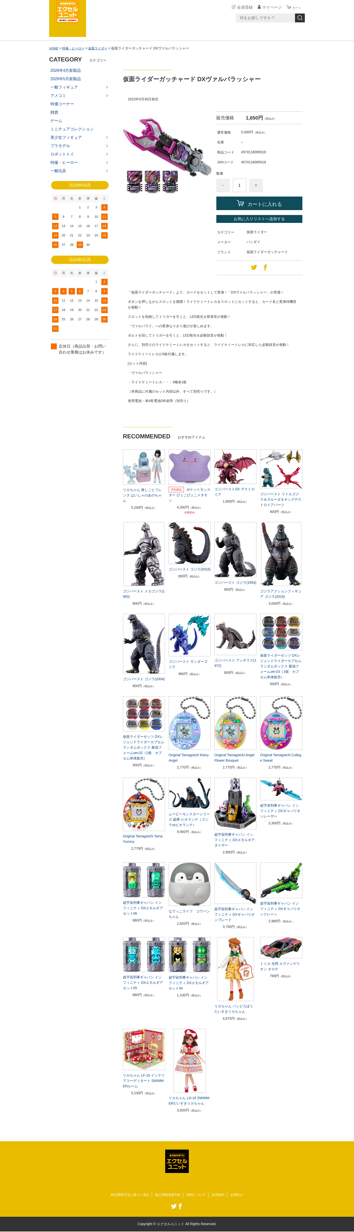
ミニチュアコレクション (72, 129)
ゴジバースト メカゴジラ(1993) (144, 594)
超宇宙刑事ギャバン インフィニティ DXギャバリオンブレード (234, 914)
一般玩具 (58, 171)
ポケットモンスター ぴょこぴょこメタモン (189, 495)
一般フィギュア (64, 87)
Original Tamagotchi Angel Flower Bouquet (234, 757)
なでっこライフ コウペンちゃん (189, 914)
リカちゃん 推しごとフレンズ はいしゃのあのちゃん (142, 495)
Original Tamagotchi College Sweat (280, 757)
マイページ (269, 7)
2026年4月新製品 (65, 70)
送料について (197, 1195)
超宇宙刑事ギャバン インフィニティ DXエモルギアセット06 (143, 908)
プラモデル (60, 146)
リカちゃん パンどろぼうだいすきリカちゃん (233, 1009)
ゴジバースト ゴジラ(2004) (144, 679)
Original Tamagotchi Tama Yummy (142, 839)
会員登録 (242, 7)
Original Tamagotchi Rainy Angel (189, 757)
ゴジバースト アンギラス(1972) (235, 663)
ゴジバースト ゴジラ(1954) (235, 583)
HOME (54, 48)
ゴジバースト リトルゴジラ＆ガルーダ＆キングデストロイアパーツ (280, 499)
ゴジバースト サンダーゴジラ (188, 664)
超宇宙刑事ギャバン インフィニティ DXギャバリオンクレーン (280, 908)
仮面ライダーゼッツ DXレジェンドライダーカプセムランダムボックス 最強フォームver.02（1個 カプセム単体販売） (143, 747)
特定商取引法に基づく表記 (127, 1195)
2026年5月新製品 (65, 79)
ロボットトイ (62, 154)
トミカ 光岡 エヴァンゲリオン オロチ (280, 966)
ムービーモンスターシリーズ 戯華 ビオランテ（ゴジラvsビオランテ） (189, 819)
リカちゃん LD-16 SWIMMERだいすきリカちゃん (189, 1100)
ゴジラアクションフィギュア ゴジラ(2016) (280, 594)
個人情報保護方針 (167, 1195)
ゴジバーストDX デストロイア (234, 491)
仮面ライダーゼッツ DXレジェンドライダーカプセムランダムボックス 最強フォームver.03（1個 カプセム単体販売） (280, 666)
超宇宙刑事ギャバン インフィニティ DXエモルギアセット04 (189, 982)
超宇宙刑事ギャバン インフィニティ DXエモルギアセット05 (143, 982)
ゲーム (56, 121)
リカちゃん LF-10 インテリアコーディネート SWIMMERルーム (144, 1080)
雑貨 (54, 112)
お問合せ (240, 1195)
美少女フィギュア (66, 137)
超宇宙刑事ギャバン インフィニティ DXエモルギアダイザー (234, 839)
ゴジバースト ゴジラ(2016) (189, 569)
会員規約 (221, 1195)
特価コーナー (62, 104)
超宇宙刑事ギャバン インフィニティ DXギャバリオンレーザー (280, 810)
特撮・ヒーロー (75, 48)
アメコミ (58, 95)
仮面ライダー (101, 48)
